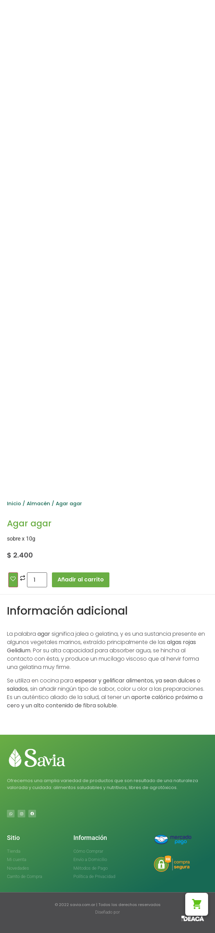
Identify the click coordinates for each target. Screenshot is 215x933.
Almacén (38, 503)
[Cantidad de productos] (37, 579)
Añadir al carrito (80, 579)
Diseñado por (107, 912)
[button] (196, 904)
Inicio (14, 503)
